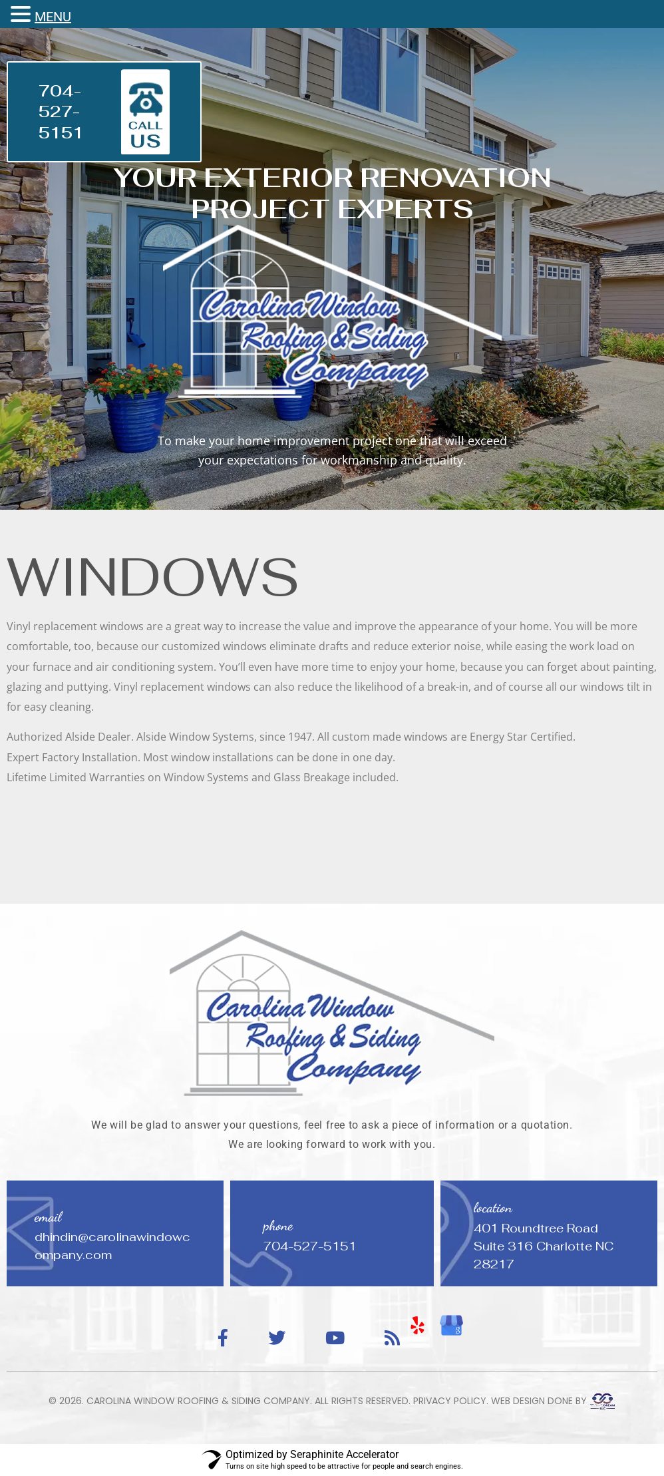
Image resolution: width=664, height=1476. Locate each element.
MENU (53, 17)
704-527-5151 (61, 111)
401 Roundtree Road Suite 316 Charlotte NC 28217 (543, 1246)
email (48, 1216)
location (493, 1207)
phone (278, 1225)
